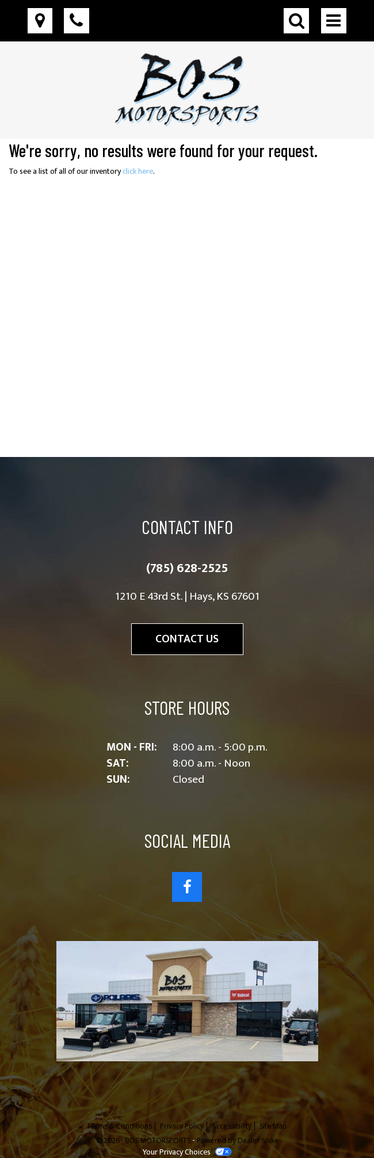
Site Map (273, 1126)
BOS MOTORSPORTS (158, 1140)
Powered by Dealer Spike (237, 1140)
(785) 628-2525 (187, 568)
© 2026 (110, 1140)
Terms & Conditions (119, 1126)
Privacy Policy (182, 1126)
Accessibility (231, 1126)
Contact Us (187, 639)
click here (138, 171)
